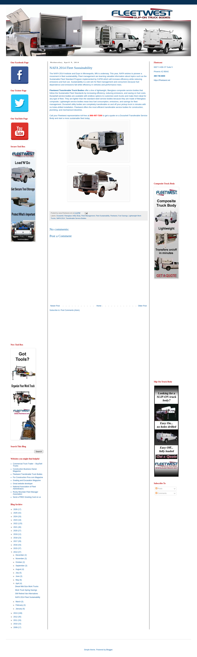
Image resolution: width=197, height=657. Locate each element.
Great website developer (23, 484)
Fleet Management (88, 216)
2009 (15, 627)
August (19, 569)
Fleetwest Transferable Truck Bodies (27, 474)
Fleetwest (113, 216)
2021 (15, 527)
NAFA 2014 (61, 218)
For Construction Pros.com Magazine (28, 477)
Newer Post (55, 306)
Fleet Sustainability (102, 216)
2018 (15, 538)
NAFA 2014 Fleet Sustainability (27, 597)
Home (99, 306)
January (19, 609)
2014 (15, 552)
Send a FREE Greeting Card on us (27, 497)
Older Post (142, 306)
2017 (15, 541)
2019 (15, 534)
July (17, 573)
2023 (15, 520)
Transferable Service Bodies (76, 218)
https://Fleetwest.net (162, 80)
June (18, 576)
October (19, 562)
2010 (15, 624)
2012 (15, 617)
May (18, 580)
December (20, 555)
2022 (15, 523)
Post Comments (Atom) (70, 310)
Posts (158, 489)
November (20, 558)
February (19, 605)
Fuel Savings (123, 216)
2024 (15, 516)
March (18, 602)
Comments (161, 493)
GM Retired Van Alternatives (26, 594)
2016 (15, 545)
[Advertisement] (75, 337)
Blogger (109, 650)
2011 (15, 620)
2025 (15, 513)
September (20, 566)
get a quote (110, 115)
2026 (15, 509)
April (18, 583)
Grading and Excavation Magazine (27, 480)
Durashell (60, 216)
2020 (15, 531)
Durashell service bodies (60, 96)
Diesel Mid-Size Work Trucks (26, 586)
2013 (15, 613)
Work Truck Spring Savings (26, 590)
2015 (15, 548)
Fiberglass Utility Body (72, 216)
